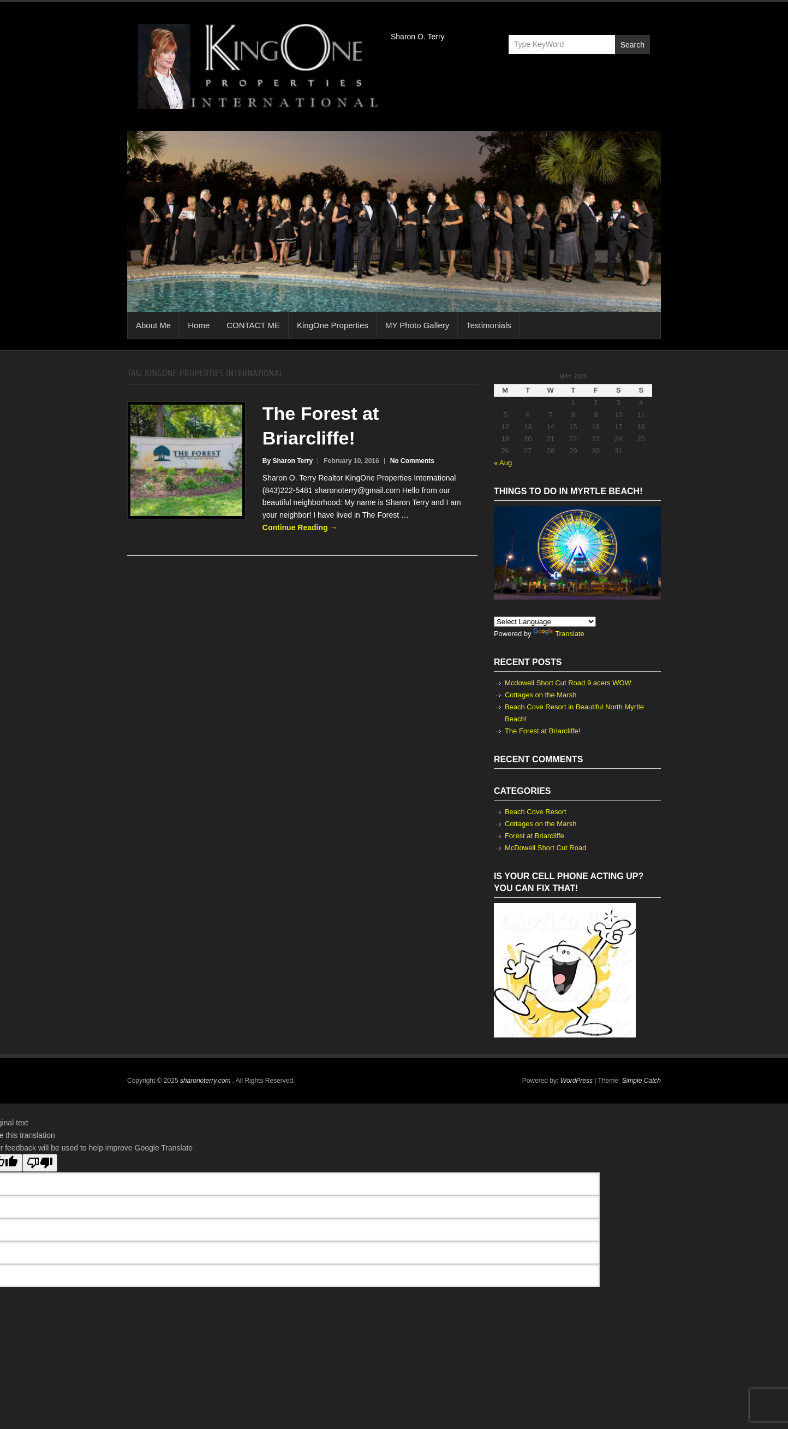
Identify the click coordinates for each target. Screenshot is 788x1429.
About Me (153, 325)
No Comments (412, 461)
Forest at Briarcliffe (534, 836)
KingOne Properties (332, 325)
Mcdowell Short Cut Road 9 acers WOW (568, 683)
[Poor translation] (39, 1163)
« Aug (503, 463)
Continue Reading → (300, 527)
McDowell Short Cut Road (546, 848)
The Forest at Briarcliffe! (542, 731)
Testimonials (488, 325)
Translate (558, 634)
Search (632, 44)
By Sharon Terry (287, 461)
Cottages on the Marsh (541, 695)
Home (199, 325)
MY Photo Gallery (417, 325)
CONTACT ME (253, 325)
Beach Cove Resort (535, 812)
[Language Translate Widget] (545, 621)
